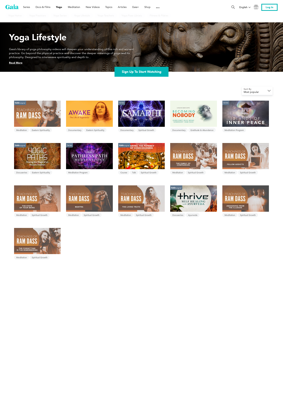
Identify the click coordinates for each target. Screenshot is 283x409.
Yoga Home (15, 15)
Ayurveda (192, 215)
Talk (134, 172)
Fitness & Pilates (159, 15)
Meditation (21, 130)
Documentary (74, 130)
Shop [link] (147, 7)
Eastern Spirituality (41, 130)
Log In (269, 7)
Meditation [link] (74, 7)
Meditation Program (234, 130)
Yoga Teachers (105, 15)
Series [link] (26, 7)
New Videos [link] (93, 7)
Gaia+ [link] (135, 7)
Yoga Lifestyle (82, 15)
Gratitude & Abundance (202, 130)
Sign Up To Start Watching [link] (141, 71)
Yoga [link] (59, 7)
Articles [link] (122, 7)
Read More (15, 63)
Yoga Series (60, 15)
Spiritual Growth (146, 130)
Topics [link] (108, 7)
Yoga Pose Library (131, 15)
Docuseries (21, 172)
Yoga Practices (37, 15)
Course (123, 172)
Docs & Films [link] (43, 7)
